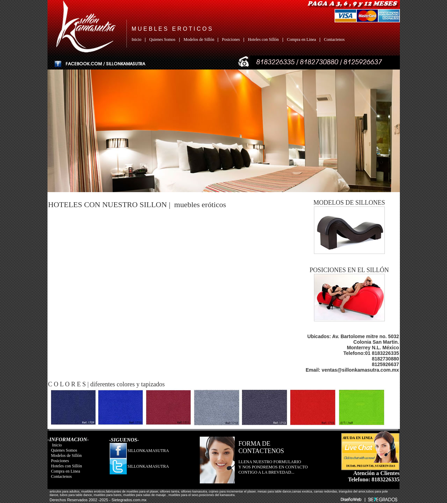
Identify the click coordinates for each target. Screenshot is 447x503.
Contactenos (334, 39)
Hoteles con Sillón (263, 39)
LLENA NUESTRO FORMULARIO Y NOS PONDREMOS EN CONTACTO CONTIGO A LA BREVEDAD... (273, 467)
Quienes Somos (162, 39)
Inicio (138, 39)
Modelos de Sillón (200, 39)
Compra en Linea (302, 39)
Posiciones (231, 39)
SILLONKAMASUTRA (148, 450)
